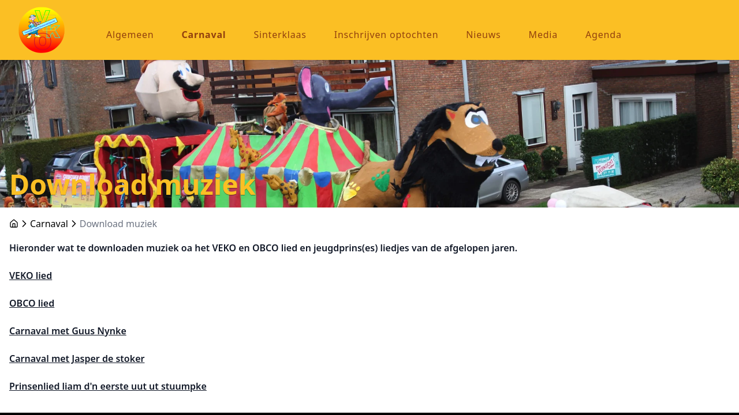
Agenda (603, 34)
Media (543, 34)
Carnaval (204, 34)
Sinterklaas (279, 34)
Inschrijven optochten (386, 34)
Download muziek (118, 223)
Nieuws (483, 34)
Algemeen (130, 34)
